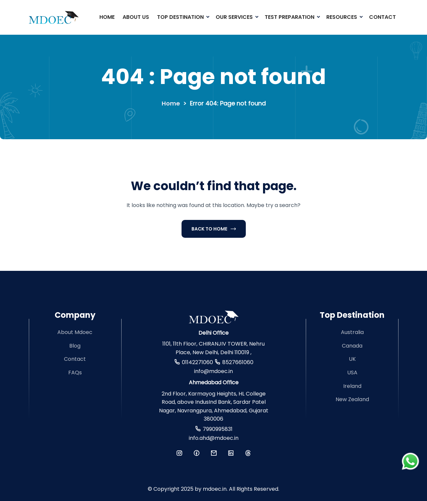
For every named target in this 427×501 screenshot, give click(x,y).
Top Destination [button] (180, 17)
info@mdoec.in (213, 371)
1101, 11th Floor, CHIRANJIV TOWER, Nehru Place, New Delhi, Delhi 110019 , (213, 348)
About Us (136, 17)
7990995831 (218, 429)
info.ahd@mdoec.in (214, 438)
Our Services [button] (234, 17)
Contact (382, 17)
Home (107, 17)
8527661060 (237, 362)
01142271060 (197, 362)
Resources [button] (341, 17)
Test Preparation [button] (289, 17)
